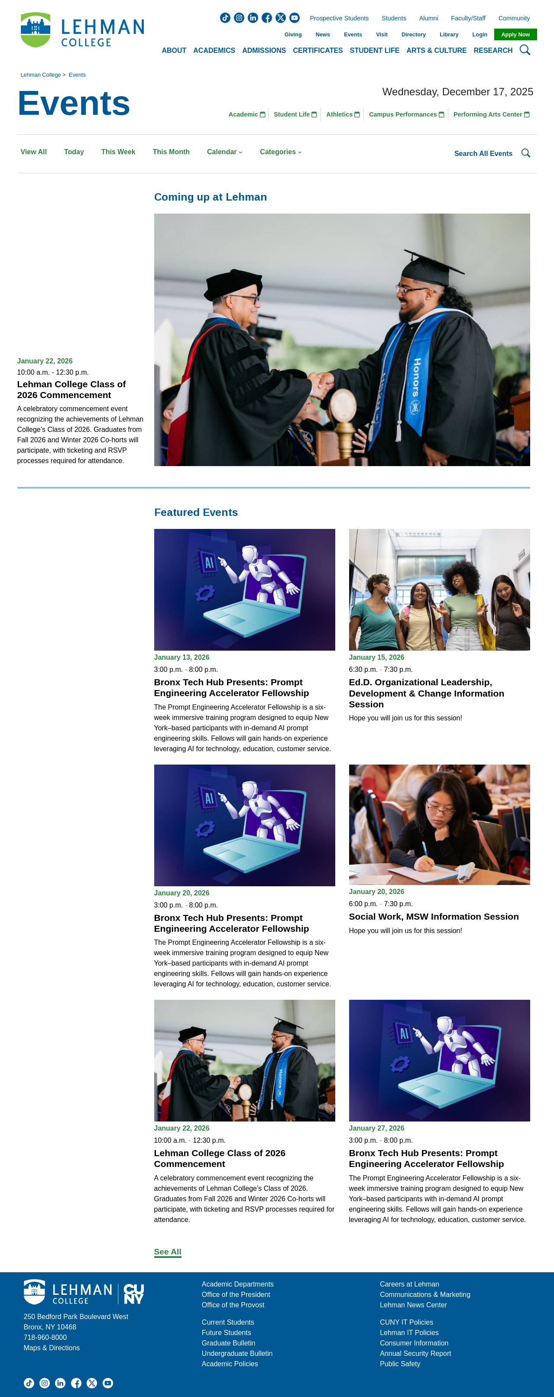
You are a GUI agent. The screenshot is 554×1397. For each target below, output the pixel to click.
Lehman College (41, 74)
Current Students (228, 1322)
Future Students (226, 1332)
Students (394, 18)
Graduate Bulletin (229, 1343)
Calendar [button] (225, 152)
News (323, 34)
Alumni (429, 18)
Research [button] (493, 50)
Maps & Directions (52, 1348)
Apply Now (515, 34)
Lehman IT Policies (409, 1332)
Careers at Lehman (409, 1284)
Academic (247, 114)
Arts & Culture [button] (436, 50)
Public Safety (400, 1364)
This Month (171, 152)
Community (517, 18)
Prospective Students (337, 18)
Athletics (343, 114)
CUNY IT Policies (406, 1322)
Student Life (295, 114)
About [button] (174, 50)
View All (34, 152)
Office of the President (236, 1294)
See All (167, 1251)
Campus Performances (406, 114)
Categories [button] (281, 152)
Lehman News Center (413, 1305)
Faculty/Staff (468, 18)
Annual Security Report (415, 1353)
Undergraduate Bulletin (237, 1353)
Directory (414, 34)
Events (353, 34)
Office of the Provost (233, 1305)
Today (74, 152)
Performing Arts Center (492, 114)
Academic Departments (238, 1284)
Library (449, 34)
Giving (293, 34)
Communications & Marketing (425, 1294)
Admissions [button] (264, 50)
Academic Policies (230, 1364)
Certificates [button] (318, 50)
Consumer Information (414, 1343)
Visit (382, 34)
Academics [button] (214, 50)
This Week (118, 152)
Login (480, 34)
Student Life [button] (375, 50)
